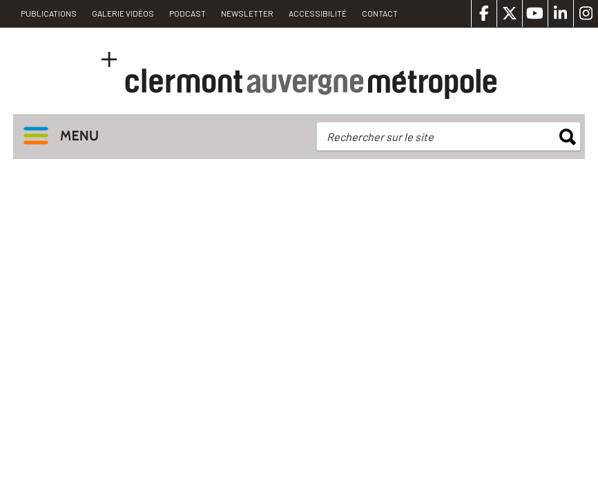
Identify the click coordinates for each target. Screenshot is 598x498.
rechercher (567, 137)
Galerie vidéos (123, 13)
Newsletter (247, 13)
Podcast (187, 13)
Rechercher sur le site (380, 136)
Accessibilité (318, 13)
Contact (380, 13)
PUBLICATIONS (49, 13)
